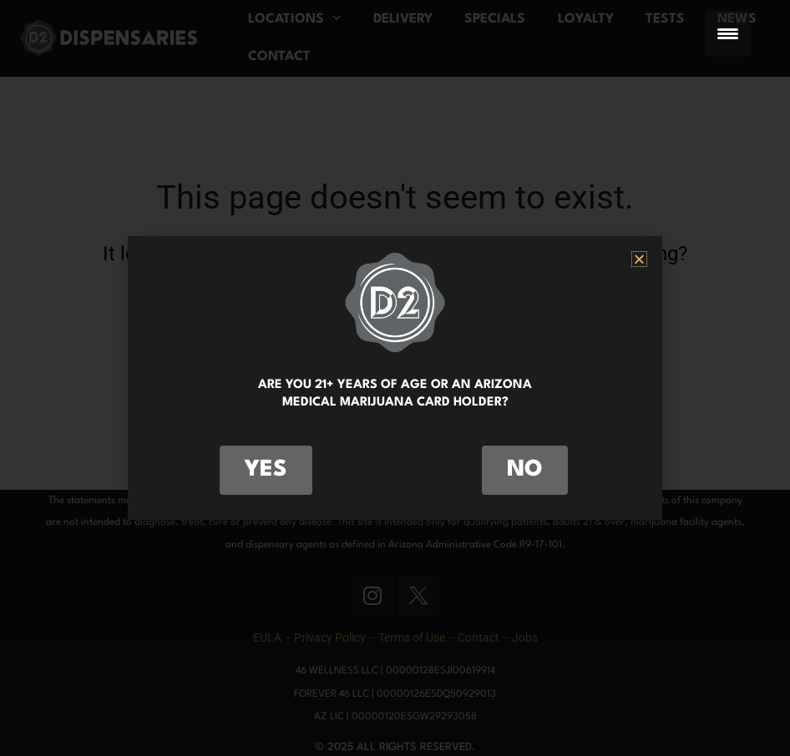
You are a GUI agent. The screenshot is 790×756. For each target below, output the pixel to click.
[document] (395, 378)
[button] (639, 259)
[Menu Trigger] (728, 34)
